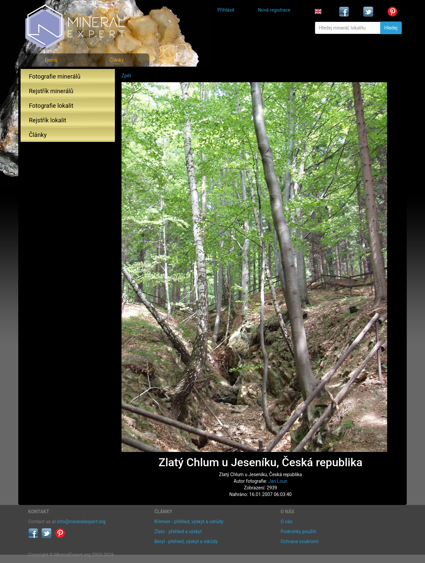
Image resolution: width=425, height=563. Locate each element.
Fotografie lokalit (51, 105)
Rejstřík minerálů (51, 91)
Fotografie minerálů (54, 76)
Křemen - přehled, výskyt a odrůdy (188, 521)
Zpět (126, 75)
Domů (51, 60)
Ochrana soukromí (299, 541)
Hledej (390, 28)
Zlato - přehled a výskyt (178, 531)
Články (117, 60)
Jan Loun (278, 481)
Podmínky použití (298, 531)
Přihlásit (225, 10)
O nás (287, 521)
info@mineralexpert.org (81, 521)
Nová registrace (274, 10)
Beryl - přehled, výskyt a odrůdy (186, 541)
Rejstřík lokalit (47, 120)
